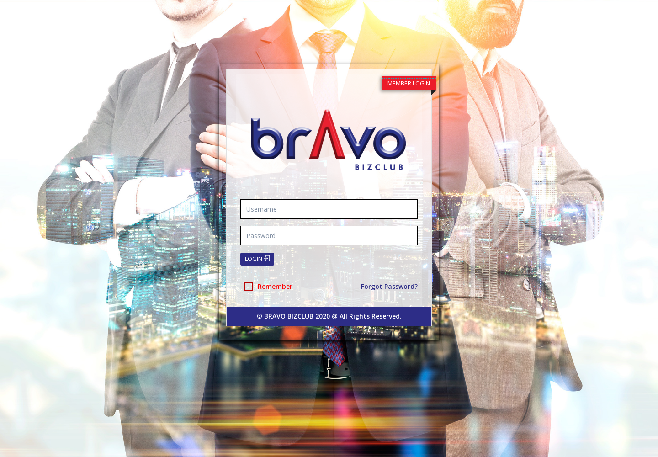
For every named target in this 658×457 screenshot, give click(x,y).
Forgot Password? (389, 286)
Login (257, 259)
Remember (268, 286)
